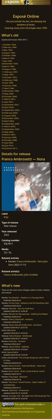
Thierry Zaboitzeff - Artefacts (21, 319)
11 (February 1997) (10, 72)
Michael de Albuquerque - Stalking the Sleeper (28, 314)
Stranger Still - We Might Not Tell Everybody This (29, 396)
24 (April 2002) (8, 107)
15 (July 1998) (7, 82)
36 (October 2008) (9, 140)
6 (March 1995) (8, 58)
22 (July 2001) (7, 102)
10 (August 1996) (9, 69)
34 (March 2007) (8, 134)
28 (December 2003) (10, 118)
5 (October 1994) (9, 55)
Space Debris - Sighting (19, 346)
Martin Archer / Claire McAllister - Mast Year (27, 366)
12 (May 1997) (8, 74)
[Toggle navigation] (9, 9)
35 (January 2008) (9, 137)
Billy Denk (11, 330)
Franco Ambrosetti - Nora (30, 261)
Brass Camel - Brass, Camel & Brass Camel (26, 371)
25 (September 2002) (10, 110)
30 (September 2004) (10, 124)
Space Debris (12, 352)
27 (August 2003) (9, 115)
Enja (6, 217)
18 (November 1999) (10, 91)
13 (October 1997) (9, 77)
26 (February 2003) (10, 113)
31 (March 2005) (8, 126)
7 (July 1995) (7, 61)
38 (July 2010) (7, 145)
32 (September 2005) (10, 129)
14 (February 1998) (10, 80)
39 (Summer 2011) (9, 148)
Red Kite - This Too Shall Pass (21, 308)
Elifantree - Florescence (19, 390)
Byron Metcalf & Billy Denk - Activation (25, 325)
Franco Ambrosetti (13, 274)
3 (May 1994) (7, 50)
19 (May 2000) (8, 93)
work (22, 404)
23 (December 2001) (10, 104)
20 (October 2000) (9, 96)
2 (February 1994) (9, 47)
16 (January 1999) (9, 85)
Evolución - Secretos (17, 341)
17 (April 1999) (8, 88)
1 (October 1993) (9, 44)
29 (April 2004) (8, 121)
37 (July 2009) (7, 143)
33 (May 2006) (8, 132)
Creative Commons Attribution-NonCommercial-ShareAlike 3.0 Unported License (23, 412)
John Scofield (31, 274)
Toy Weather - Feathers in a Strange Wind (26, 297)
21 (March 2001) (8, 99)
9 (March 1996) (8, 66)
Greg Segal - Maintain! (18, 376)
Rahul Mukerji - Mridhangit (20, 336)
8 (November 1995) (10, 63)
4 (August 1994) (8, 53)
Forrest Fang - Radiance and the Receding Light (29, 303)
